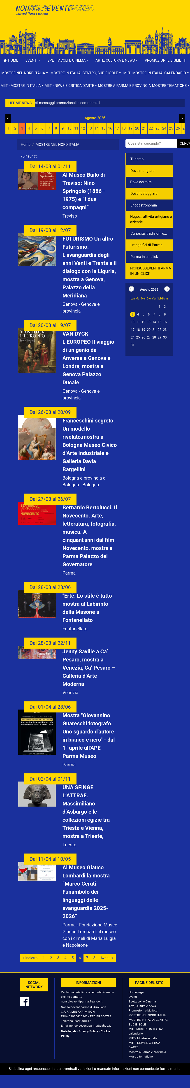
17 (117, 128)
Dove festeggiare (144, 193)
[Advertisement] (135, 18)
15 (103, 128)
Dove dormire (141, 182)
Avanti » (106, 958)
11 (76, 128)
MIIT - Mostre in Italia (143, 1038)
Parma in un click (144, 257)
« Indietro (30, 958)
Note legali (68, 1031)
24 (164, 128)
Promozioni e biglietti (143, 1010)
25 (171, 128)
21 (144, 128)
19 (130, 128)
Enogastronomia (143, 205)
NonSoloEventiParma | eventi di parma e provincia (54, 13)
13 (90, 128)
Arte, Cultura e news (142, 1006)
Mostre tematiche (141, 1056)
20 (137, 128)
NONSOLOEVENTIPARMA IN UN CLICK (150, 271)
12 (83, 128)
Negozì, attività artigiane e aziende (151, 219)
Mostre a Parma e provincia (124, 86)
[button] (33, 60)
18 (124, 128)
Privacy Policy (88, 1031)
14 (97, 128)
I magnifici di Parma (146, 245)
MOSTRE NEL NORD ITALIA (147, 1015)
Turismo (137, 159)
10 (69, 128)
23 (157, 128)
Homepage (136, 992)
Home (11, 60)
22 (151, 128)
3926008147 (82, 1021)
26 (178, 128)
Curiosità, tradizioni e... (148, 233)
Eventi (133, 996)
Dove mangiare (142, 171)
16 (110, 128)
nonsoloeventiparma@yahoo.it (81, 1001)
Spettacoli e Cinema (142, 1001)
